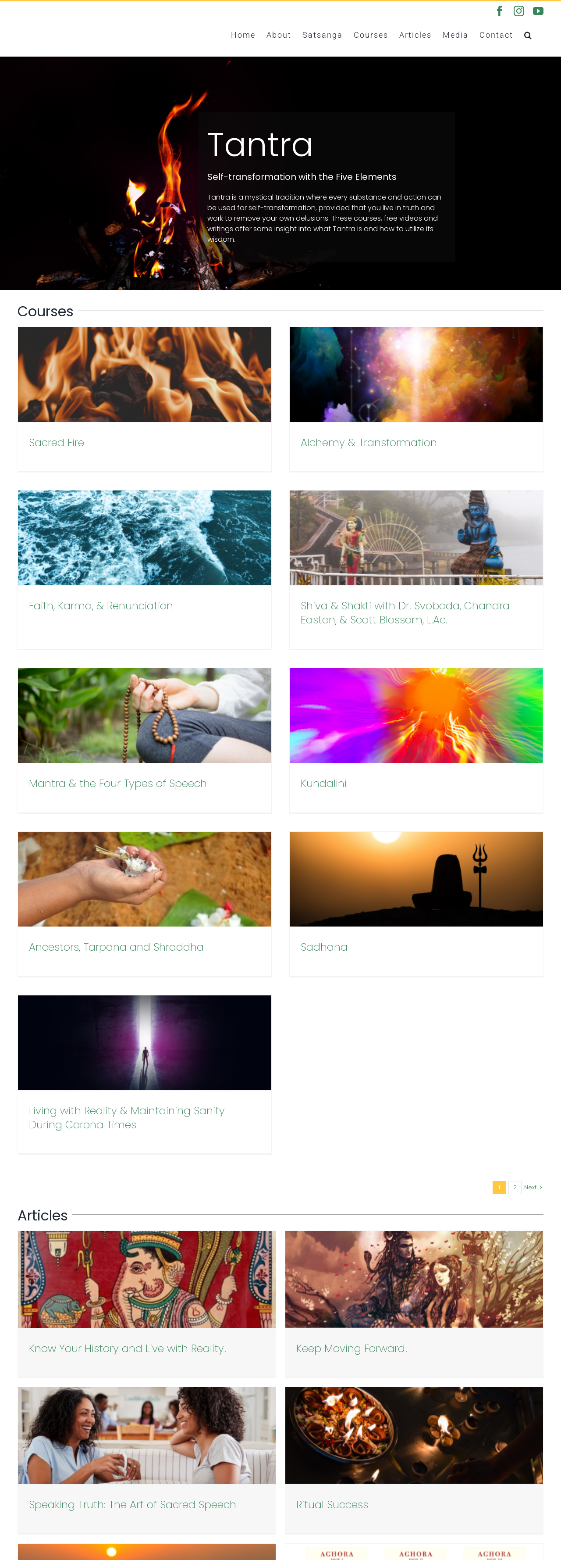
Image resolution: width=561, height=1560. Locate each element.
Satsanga (34, 1454)
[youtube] (490, 1445)
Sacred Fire (56, 442)
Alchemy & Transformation (278, 442)
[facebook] (458, 1445)
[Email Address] (346, 1298)
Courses (32, 1465)
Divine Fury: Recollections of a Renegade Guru (322, 1096)
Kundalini (414, 585)
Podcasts (34, 1486)
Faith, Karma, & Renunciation (463, 442)
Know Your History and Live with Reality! (128, 960)
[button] (528, 34)
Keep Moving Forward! (262, 960)
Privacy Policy (41, 1497)
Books (28, 1476)
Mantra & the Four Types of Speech (299, 585)
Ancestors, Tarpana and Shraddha (116, 742)
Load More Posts (280, 1132)
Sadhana (233, 742)
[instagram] (474, 1445)
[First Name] (346, 1272)
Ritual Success (65, 1096)
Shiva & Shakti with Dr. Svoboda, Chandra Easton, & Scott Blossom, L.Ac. (133, 592)
